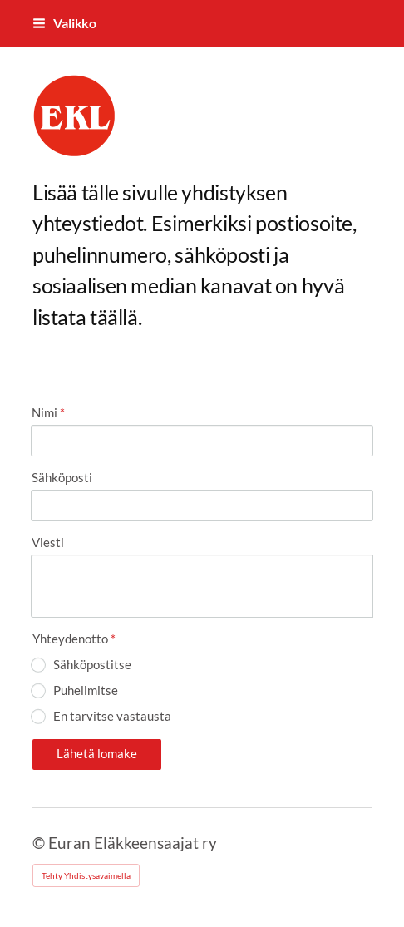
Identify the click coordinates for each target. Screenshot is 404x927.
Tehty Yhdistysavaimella (86, 875)
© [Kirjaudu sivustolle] (40, 842)
